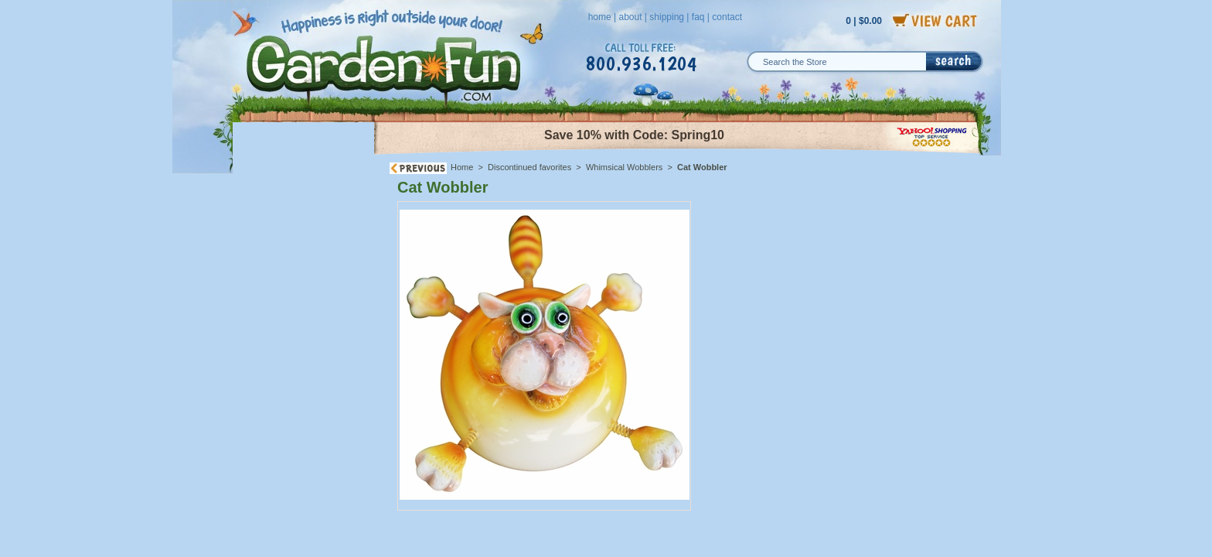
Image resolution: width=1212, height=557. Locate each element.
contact (727, 17)
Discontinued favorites (529, 167)
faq (698, 17)
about (630, 17)
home (599, 17)
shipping (666, 17)
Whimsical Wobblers (624, 167)
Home (462, 167)
